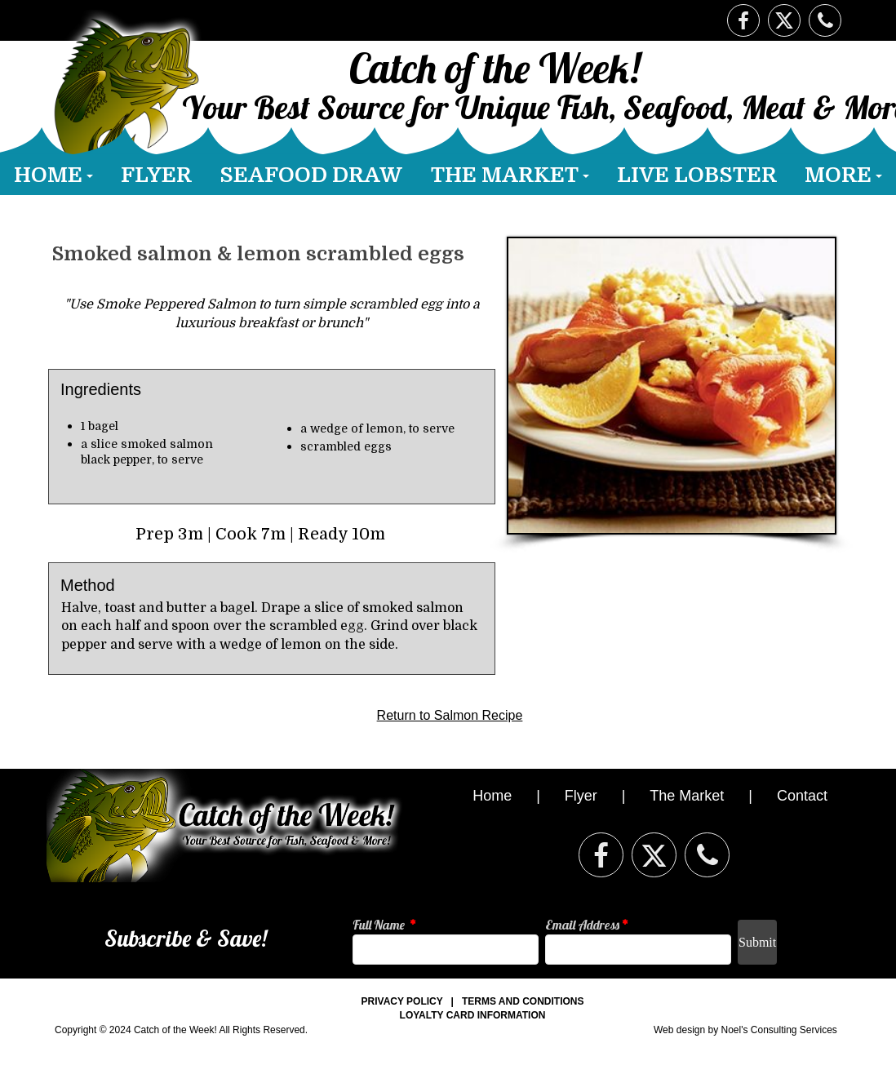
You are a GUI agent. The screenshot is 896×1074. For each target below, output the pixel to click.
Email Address (586, 924)
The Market (687, 796)
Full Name (384, 924)
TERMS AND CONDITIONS (523, 1001)
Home (494, 796)
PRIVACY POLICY (402, 1001)
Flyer (581, 796)
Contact (802, 796)
